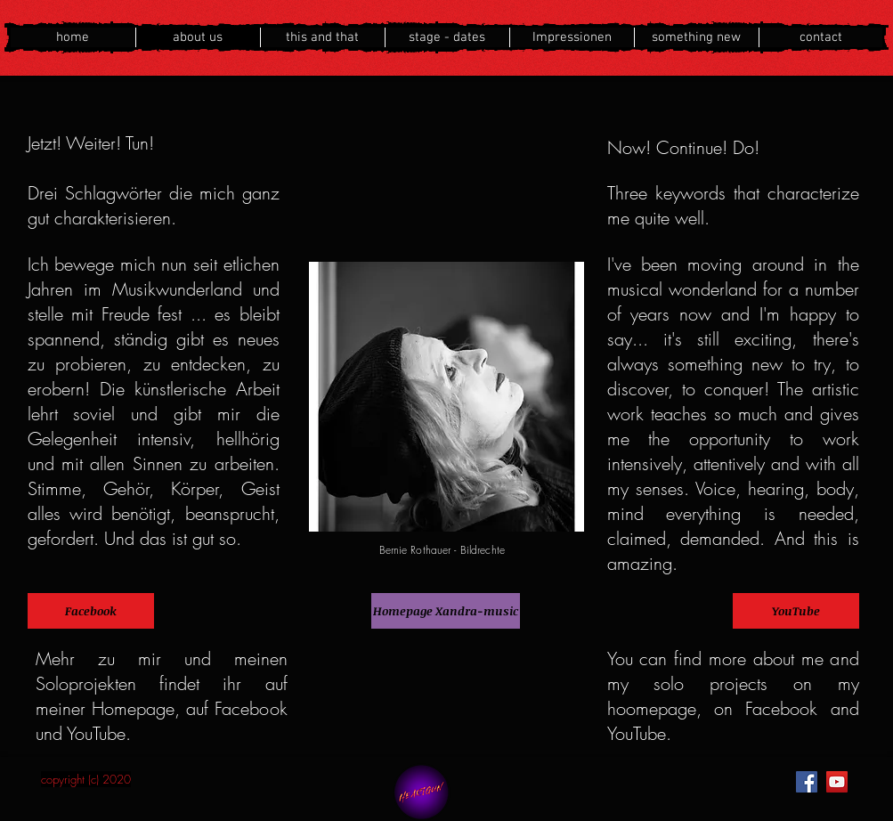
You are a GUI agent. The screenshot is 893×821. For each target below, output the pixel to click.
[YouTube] (796, 611)
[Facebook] (91, 611)
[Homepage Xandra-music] (445, 611)
